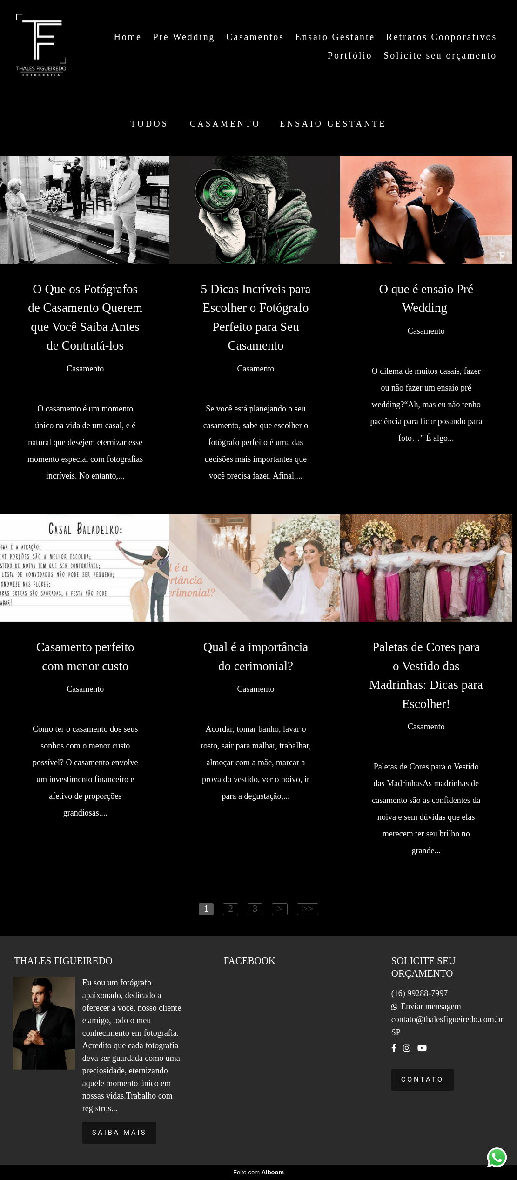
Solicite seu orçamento (440, 55)
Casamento (225, 124)
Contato (422, 1079)
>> (307, 908)
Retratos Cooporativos (441, 37)
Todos (149, 124)
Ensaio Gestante (335, 37)
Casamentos (255, 37)
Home (128, 37)
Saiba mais (119, 1132)
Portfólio (350, 55)
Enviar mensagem (431, 1006)
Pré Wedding (184, 37)
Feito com (258, 1172)
